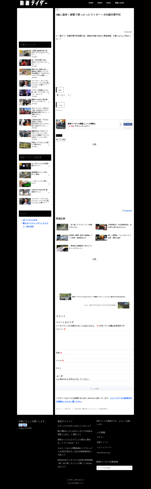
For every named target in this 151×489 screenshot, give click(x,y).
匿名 (75, 437)
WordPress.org (103, 456)
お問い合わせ (79, 483)
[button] (130, 471)
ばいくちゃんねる (30, 220)
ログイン (100, 440)
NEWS (59, 135)
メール (60, 364)
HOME (70, 483)
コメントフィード (104, 451)
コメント (61, 329)
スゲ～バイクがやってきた (69, 429)
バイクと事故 (61, 139)
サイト (58, 371)
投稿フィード (102, 445)
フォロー (129, 124)
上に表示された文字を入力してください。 (73, 382)
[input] (114, 471)
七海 (59, 458)
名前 (59, 356)
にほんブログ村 (25, 431)
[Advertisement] (94, 22)
